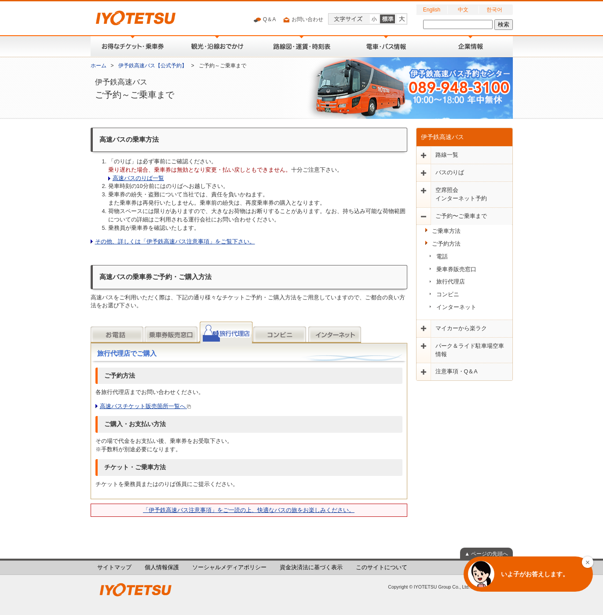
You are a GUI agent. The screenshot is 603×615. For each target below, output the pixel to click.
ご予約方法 (446, 244)
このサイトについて (381, 567)
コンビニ (447, 294)
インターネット (456, 307)
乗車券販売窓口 (456, 269)
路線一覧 (446, 155)
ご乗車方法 (446, 231)
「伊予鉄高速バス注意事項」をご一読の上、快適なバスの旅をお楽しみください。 (248, 510)
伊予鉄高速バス (442, 136)
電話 (442, 257)
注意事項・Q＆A (456, 371)
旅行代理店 (450, 282)
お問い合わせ (302, 20)
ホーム (98, 66)
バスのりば (449, 172)
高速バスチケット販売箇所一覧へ (145, 406)
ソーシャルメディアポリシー (229, 567)
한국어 (494, 10)
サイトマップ (114, 567)
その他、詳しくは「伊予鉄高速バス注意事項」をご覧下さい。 (175, 242)
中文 (463, 10)
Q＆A (264, 20)
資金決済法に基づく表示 (311, 567)
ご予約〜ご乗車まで (461, 216)
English (431, 10)
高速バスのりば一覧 (138, 178)
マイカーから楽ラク (461, 328)
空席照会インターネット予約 (461, 194)
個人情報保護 (162, 567)
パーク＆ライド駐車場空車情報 (469, 350)
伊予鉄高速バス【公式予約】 (152, 66)
